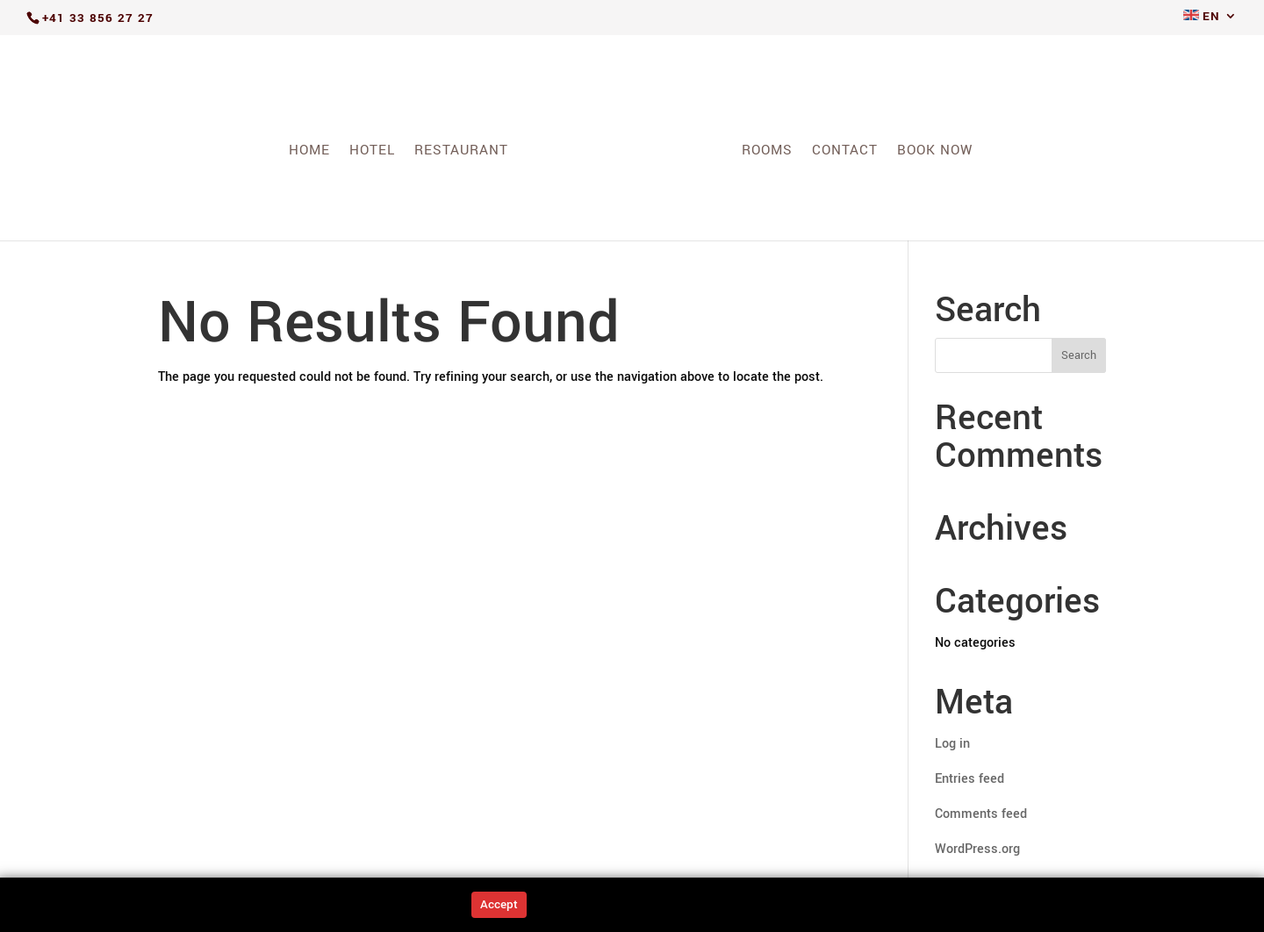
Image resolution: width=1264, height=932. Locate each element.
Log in (952, 744)
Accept (499, 904)
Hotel (372, 152)
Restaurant (461, 152)
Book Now (935, 152)
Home (309, 152)
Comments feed (981, 814)
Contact (845, 152)
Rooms (767, 152)
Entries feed (969, 779)
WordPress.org (977, 849)
